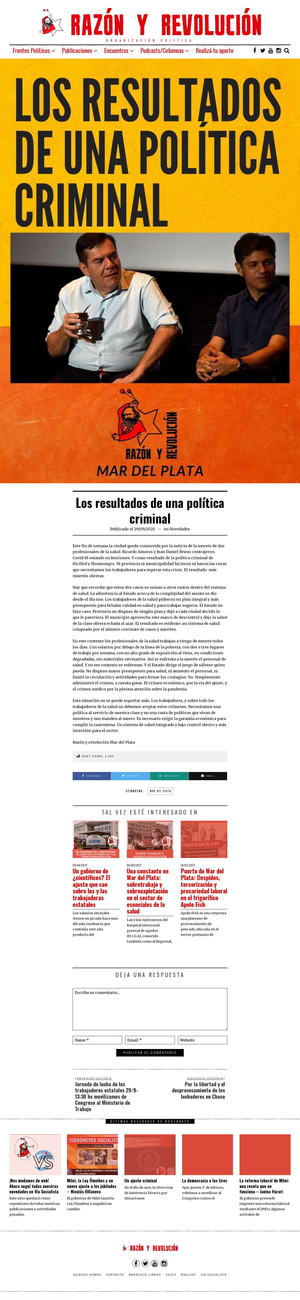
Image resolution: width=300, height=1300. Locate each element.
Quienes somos (87, 1274)
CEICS (171, 1274)
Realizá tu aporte (214, 50)
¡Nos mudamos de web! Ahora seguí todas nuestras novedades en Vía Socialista (34, 1186)
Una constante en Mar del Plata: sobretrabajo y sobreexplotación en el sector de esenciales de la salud (148, 891)
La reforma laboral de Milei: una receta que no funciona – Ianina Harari (264, 1186)
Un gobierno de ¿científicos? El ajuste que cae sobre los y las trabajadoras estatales (92, 887)
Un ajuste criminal (140, 1180)
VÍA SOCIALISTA (214, 1274)
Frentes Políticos (31, 50)
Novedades (179, 529)
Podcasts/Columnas (162, 50)
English (188, 1274)
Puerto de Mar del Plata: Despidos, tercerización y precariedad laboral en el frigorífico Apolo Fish (203, 891)
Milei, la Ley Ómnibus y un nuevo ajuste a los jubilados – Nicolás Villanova (91, 1186)
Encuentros (116, 50)
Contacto (115, 1274)
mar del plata (160, 791)
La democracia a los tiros (204, 1180)
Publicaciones (77, 50)
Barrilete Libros (145, 1274)
